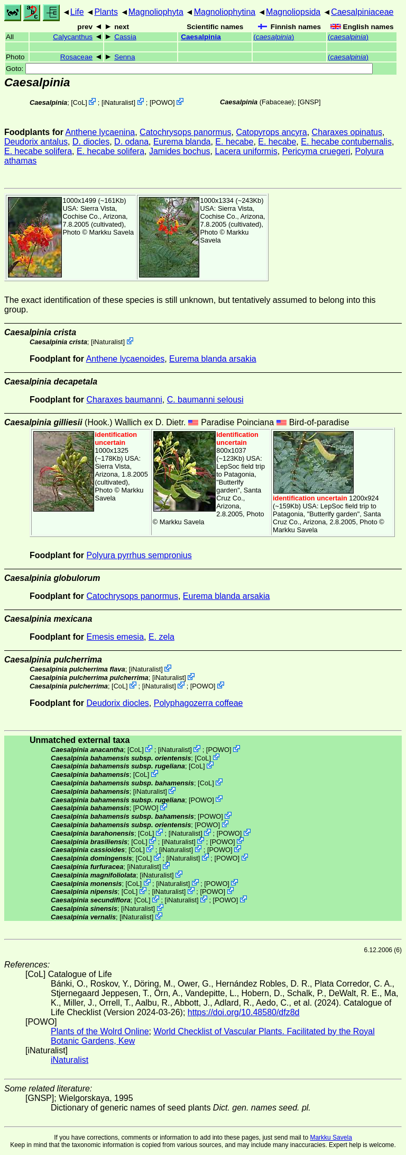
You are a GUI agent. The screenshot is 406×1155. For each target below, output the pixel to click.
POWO (162, 102)
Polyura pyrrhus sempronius (139, 555)
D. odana (131, 141)
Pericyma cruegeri (316, 151)
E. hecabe (234, 141)
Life (77, 11)
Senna (124, 57)
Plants (105, 11)
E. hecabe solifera (38, 151)
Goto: (189, 69)
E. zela (161, 636)
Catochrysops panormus (185, 132)
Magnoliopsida (293, 11)
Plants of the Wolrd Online (100, 1031)
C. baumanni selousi (205, 399)
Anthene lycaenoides (125, 358)
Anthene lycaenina (100, 132)
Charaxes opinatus (347, 132)
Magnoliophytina (225, 11)
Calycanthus (73, 37)
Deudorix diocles (118, 703)
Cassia (125, 37)
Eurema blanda (182, 141)
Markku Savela (331, 1137)
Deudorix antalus (36, 141)
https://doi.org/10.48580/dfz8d (244, 1012)
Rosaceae (76, 57)
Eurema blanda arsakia (212, 358)
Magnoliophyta (155, 11)
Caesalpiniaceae (362, 11)
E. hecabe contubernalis (346, 141)
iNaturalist (118, 102)
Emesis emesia (115, 636)
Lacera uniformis (246, 151)
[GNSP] (309, 102)
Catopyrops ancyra (271, 132)
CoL (79, 102)
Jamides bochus (179, 151)
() (273, 37)
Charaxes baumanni (124, 399)
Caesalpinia (201, 37)
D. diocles (90, 141)
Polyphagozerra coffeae (198, 703)
